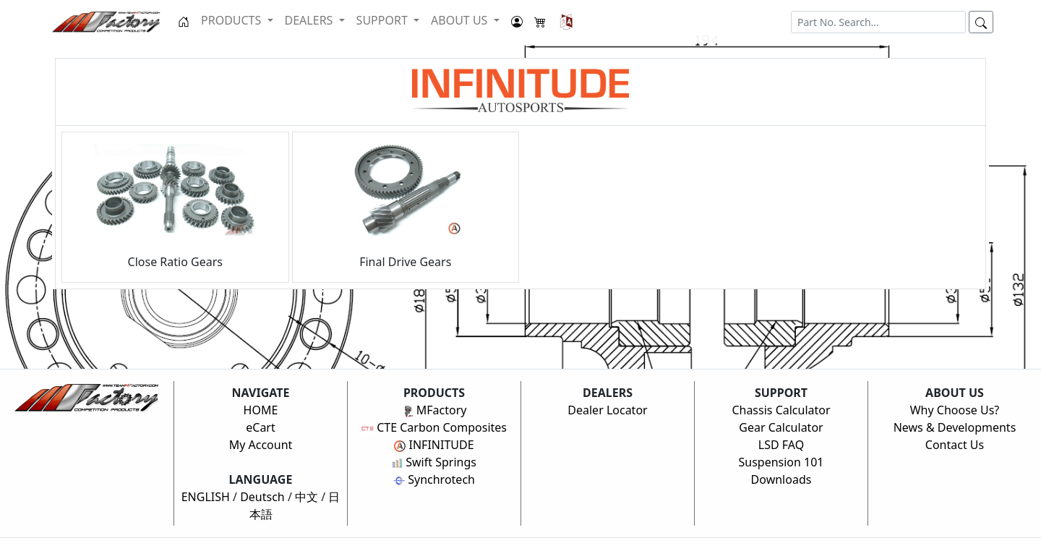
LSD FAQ (781, 445)
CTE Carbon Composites (434, 427)
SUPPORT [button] (383, 20)
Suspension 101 (780, 462)
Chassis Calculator (781, 410)
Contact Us (954, 445)
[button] (566, 22)
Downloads (781, 479)
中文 (306, 497)
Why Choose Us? (955, 410)
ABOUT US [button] (461, 20)
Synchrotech (434, 479)
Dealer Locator (607, 410)
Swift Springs (434, 462)
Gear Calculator (781, 427)
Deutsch (262, 497)
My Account (261, 445)
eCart (260, 427)
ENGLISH (205, 497)
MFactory (434, 410)
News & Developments (955, 427)
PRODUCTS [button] (232, 20)
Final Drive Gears (405, 207)
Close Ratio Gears (175, 207)
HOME (261, 410)
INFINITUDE (434, 445)
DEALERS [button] (310, 20)
